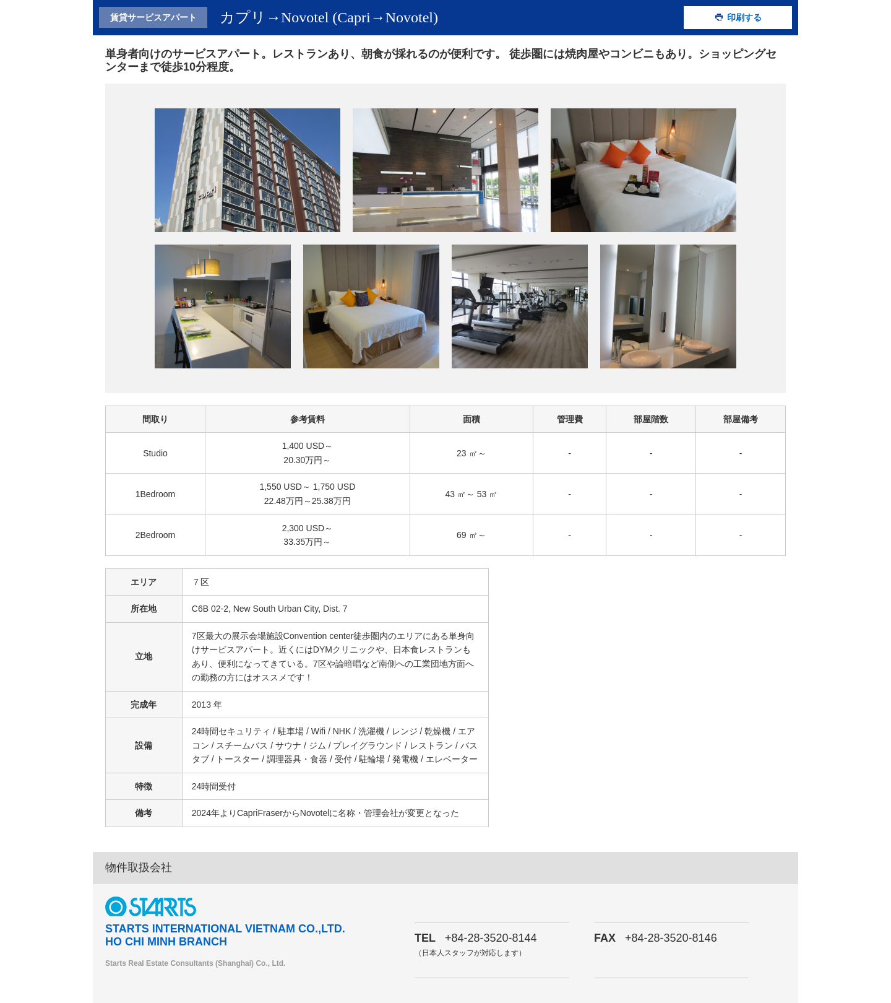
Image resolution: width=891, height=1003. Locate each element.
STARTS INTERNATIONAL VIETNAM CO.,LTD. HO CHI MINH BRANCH (225, 936)
